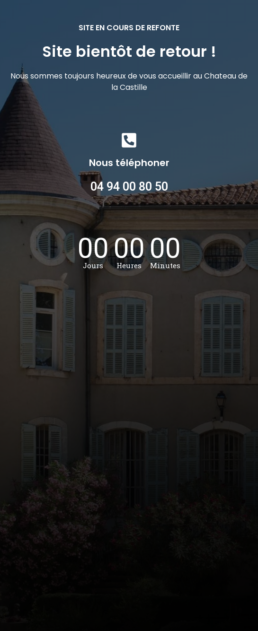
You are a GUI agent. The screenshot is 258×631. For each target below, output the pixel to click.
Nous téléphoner (129, 162)
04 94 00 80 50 (129, 186)
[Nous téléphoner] (129, 140)
